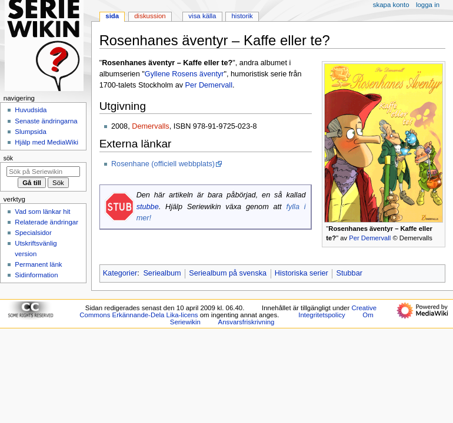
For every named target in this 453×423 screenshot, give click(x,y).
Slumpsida (30, 131)
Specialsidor (33, 232)
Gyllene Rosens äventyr (184, 74)
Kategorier (120, 273)
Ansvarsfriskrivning (246, 321)
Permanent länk (38, 264)
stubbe (147, 207)
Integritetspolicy (321, 314)
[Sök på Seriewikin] (43, 171)
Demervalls (150, 126)
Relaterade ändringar (46, 222)
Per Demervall (370, 237)
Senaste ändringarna (46, 121)
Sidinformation (36, 274)
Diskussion (149, 15)
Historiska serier (301, 273)
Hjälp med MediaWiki (46, 142)
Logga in (427, 4)
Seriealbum (162, 273)
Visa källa (202, 15)
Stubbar (349, 273)
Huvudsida (30, 109)
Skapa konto (391, 4)
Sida (112, 15)
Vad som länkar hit (42, 211)
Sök (8, 158)
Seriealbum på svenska (228, 273)
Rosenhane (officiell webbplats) (163, 164)
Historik (242, 15)
